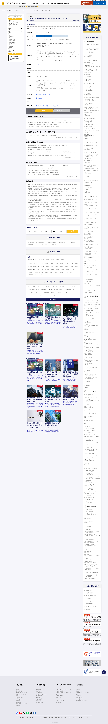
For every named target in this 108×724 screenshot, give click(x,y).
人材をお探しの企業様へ (97, 0)
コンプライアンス (88, 373)
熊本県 (61, 272)
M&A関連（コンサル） (91, 260)
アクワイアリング (88, 182)
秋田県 (51, 264)
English (104, 0)
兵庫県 (76, 266)
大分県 (66, 272)
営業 (85, 517)
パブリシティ (79, 695)
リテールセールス (88, 166)
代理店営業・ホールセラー (89, 135)
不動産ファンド (87, 82)
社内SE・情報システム (91, 447)
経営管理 (88, 381)
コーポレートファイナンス (34, 286)
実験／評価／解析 (90, 539)
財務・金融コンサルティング (92, 251)
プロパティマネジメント (89, 103)
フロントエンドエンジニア (89, 473)
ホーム (17, 689)
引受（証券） (87, 176)
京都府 (30, 269)
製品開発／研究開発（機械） (90, 532)
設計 (87, 549)
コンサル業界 (39, 692)
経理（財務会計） (88, 322)
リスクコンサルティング (91, 265)
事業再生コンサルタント (89, 228)
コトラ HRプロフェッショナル (63, 689)
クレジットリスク (88, 121)
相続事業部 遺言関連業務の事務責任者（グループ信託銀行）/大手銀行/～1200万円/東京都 (48, 165)
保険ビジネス (89, 126)
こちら (14, 59)
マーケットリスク (88, 122)
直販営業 (86, 136)
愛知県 (52, 259)
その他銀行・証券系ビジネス (92, 170)
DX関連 (87, 404)
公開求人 (11, 22)
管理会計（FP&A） (88, 324)
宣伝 (85, 520)
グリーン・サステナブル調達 (90, 565)
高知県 (46, 272)
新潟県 (36, 266)
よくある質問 (19, 702)
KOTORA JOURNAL (61, 700)
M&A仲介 (86, 263)
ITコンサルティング (90, 231)
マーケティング (87, 336)
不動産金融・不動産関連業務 (92, 97)
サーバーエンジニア (88, 489)
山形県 (56, 264)
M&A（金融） (87, 62)
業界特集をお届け (40, 689)
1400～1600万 (12, 42)
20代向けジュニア (40, 700)
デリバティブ (51, 105)
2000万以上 (11, 46)
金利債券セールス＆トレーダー (22, 10)
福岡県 (62, 259)
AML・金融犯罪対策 (88, 378)
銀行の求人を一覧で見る (72, 176)
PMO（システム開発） (89, 432)
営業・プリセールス (90, 434)
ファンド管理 (87, 93)
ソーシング (52, 289)
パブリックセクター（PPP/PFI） (91, 49)
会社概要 (78, 689)
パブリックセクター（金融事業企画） (92, 48)
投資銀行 (53, 292)
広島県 (67, 269)
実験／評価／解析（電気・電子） (91, 541)
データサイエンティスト (89, 499)
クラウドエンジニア (88, 481)
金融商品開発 (87, 149)
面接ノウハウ (19, 695)
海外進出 (88, 385)
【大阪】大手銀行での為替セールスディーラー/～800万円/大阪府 (42, 124)
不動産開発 (86, 106)
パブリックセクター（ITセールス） (91, 401)
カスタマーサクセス (88, 444)
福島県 (61, 264)
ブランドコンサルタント (89, 279)
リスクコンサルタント (89, 267)
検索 (72, 231)
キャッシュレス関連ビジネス (92, 180)
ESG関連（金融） (90, 52)
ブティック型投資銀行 (51, 242)
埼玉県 (42, 259)
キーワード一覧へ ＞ (53, 299)
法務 (85, 371)
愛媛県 (41, 272)
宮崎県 (71, 272)
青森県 (36, 264)
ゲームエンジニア (88, 492)
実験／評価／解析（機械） (89, 542)
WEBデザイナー (87, 462)
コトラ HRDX (59, 695)
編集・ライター (87, 518)
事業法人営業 (87, 164)
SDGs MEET (59, 702)
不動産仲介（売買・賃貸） (89, 112)
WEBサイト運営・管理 (89, 453)
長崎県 (56, 272)
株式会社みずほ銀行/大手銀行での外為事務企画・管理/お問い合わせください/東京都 (47, 155)
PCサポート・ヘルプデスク (90, 452)
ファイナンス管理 (90, 318)
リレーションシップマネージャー (91, 155)
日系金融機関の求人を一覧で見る (70, 157)
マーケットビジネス (90, 140)
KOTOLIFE (58, 697)
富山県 (46, 266)
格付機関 (86, 191)
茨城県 (66, 264)
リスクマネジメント (90, 118)
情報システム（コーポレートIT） (91, 449)
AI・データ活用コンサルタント (90, 241)
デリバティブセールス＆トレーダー (91, 146)
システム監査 (87, 370)
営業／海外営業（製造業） (89, 578)
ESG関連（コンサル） (91, 208)
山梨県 (30, 266)
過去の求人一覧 (19, 705)
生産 (87, 558)
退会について (84, 718)
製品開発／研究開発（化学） (90, 534)
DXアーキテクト (87, 409)
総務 (85, 342)
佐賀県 (51, 272)
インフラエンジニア (88, 487)
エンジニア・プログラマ (91, 468)
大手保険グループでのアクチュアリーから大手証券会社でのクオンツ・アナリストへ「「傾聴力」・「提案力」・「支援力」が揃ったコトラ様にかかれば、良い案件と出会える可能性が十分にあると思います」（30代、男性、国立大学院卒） (52, 211)
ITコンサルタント (88, 233)
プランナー (86, 515)
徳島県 (30, 272)
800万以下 (11, 36)
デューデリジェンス (44, 292)
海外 (41, 274)
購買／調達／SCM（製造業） (90, 562)
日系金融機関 (40, 98)
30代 (13, 24)
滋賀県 (36, 269)
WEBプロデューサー (88, 459)
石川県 (51, 266)
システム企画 (87, 426)
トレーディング (43, 105)
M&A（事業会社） (88, 353)
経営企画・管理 (89, 420)
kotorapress (59, 699)
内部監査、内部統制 (88, 369)
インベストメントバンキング (92, 60)
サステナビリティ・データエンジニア (92, 414)
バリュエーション (71, 286)
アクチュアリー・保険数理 (89, 128)
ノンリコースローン (42, 295)
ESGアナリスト (87, 56)
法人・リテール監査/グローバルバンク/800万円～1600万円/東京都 (43, 170)
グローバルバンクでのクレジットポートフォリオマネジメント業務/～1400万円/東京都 (47, 145)
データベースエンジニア (89, 484)
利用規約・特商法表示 (48, 718)
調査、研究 (86, 283)
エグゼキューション (43, 289)
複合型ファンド (87, 80)
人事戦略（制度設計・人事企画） (91, 360)
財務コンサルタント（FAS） (90, 253)
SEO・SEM (86, 464)
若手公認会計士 (39, 699)
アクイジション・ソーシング (90, 100)
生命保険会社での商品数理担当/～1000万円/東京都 (39, 147)
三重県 (71, 266)
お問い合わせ (22, 718)
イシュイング (87, 183)
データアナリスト (88, 502)
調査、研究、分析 (90, 281)
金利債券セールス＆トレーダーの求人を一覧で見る (66, 137)
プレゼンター (87, 92)
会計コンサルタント (88, 254)
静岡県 (66, 266)
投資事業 (88, 74)
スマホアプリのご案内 (21, 703)
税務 (85, 328)
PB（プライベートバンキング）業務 (91, 165)
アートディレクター (88, 513)
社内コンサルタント (88, 424)
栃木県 (71, 264)
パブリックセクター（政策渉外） (91, 306)
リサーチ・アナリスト (89, 148)
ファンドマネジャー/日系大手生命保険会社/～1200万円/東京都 (42, 135)
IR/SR (85, 335)
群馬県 (76, 264)
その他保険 (86, 138)
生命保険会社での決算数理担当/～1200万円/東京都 (39, 149)
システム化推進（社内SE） (90, 450)
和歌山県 (47, 269)
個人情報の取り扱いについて (34, 718)
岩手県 (41, 264)
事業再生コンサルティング (92, 227)
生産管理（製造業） (88, 560)
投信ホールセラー (88, 89)
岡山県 (62, 269)
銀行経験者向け (39, 702)
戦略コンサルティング (91, 218)
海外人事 (86, 364)
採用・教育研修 (87, 361)
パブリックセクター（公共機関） (91, 308)
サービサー (86, 189)
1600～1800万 (12, 43)
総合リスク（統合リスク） (89, 120)
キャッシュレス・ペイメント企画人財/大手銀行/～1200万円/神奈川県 (43, 174)
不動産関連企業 (32, 244)
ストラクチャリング (32, 289)
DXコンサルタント (88, 240)
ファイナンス (70, 292)
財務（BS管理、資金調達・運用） (91, 325)
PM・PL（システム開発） (89, 430)
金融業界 (38, 691)
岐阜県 (61, 266)
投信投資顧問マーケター (89, 94)
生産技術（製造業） (88, 561)
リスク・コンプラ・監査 (91, 367)
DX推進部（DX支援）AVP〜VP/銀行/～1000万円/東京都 (40, 168)
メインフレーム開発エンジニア (90, 471)
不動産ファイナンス (88, 99)
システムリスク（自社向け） (90, 375)
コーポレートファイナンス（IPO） (91, 69)
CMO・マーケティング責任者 (90, 339)
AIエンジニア (87, 410)
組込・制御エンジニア (89, 493)
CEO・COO (86, 383)
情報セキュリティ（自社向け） (90, 374)
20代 (10, 24)
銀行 (38, 105)
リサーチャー (87, 287)
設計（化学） (87, 554)
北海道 (30, 264)
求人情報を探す (10, 10)
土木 (85, 114)
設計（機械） (87, 552)
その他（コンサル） (90, 290)
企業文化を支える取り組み (82, 692)
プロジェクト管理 (90, 428)
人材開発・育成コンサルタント (90, 248)
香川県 (36, 272)
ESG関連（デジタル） (91, 413)
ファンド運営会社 (71, 242)
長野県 (41, 266)
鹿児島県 (31, 274)
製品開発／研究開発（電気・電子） (91, 531)
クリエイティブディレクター (90, 514)
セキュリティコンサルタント (90, 271)
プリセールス (87, 439)
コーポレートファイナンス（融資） (91, 154)
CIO (85, 423)
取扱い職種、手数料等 (60, 718)
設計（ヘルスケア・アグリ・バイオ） (92, 555)
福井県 (56, 266)
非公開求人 (16, 22)
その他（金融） (89, 187)
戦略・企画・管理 (90, 332)
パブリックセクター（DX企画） (91, 397)
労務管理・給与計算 (88, 363)
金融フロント (89, 160)
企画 (85, 340)
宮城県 (46, 264)
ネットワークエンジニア (89, 488)
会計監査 (86, 329)
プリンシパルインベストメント (90, 76)
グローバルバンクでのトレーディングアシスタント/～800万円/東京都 (43, 126)
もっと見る (75, 222)
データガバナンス (88, 501)
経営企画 (86, 334)
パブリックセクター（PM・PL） (91, 399)
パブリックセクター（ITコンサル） (91, 205)
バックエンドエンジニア (89, 474)
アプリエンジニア (88, 495)
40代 (16, 24)
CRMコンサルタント (88, 236)
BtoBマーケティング (88, 338)
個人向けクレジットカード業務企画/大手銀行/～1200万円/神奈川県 (43, 172)
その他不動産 (87, 115)
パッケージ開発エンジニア (89, 470)
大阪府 (57, 259)
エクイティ (63, 292)
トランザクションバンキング (90, 156)
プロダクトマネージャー (89, 351)
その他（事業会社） (88, 354)
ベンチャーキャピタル (89, 83)
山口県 (72, 269)
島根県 (57, 269)
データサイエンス (90, 497)
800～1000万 (12, 38)
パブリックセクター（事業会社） (91, 302)
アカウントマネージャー (89, 440)
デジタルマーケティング (89, 460)
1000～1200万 (12, 39)
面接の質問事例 (19, 697)
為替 (57, 105)
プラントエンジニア (88, 566)
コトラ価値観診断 (60, 691)
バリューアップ (45, 286)
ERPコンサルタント (88, 234)
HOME (3, 10)
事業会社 (54, 244)
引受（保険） (87, 132)
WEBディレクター (88, 463)
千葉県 (47, 259)
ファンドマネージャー (89, 87)
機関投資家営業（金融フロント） (91, 168)
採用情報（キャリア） (81, 697)
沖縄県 (37, 274)
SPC (58, 292)
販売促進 (86, 522)
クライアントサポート (89, 350)
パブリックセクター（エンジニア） (91, 400)
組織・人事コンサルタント (89, 246)
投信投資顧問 (89, 86)
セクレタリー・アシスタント (90, 343)
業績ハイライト (79, 694)
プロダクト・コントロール (89, 326)
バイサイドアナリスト (89, 90)
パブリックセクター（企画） (92, 301)
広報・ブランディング (89, 521)
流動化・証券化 (87, 72)
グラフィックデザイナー (89, 511)
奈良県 (41, 269)
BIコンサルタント (88, 237)
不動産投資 (59, 289)
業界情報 (18, 700)
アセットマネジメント (89, 101)
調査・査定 (86, 134)
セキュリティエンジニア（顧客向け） (92, 491)
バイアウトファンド (56, 286)
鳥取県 (52, 269)
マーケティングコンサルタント (90, 277)
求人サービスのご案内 (21, 692)
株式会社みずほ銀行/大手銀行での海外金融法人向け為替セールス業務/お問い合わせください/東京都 (50, 122)
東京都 (37, 64)
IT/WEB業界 (39, 695)
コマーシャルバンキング (91, 152)
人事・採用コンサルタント (89, 247)
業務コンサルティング (91, 222)
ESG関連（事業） (90, 310)
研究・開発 (88, 529)
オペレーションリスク (89, 124)
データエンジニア (88, 485)
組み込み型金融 (87, 185)
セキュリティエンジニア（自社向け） (92, 377)
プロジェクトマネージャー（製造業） (92, 568)
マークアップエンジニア (89, 457)
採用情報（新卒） (80, 699)
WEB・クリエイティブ (91, 456)
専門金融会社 (61, 242)
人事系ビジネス (89, 357)
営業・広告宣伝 (89, 510)
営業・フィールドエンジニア (92, 572)
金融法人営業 (87, 162)
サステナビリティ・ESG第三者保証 (91, 212)
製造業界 (38, 697)
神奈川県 (36, 259)
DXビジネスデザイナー (89, 407)
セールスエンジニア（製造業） (90, 574)
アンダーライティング (69, 289)
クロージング (52, 295)
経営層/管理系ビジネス (41, 694)
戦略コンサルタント (88, 219)
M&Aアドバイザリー (88, 261)
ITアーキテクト (87, 238)
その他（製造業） (88, 569)
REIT (37, 292)
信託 (85, 172)
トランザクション (32, 295)
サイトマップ (76, 718)
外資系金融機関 (40, 242)
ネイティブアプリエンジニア (90, 482)
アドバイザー (31, 292)
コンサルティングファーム (43, 244)
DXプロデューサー (88, 406)
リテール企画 (87, 178)
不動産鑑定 (86, 104)
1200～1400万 (12, 40)
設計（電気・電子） (88, 551)
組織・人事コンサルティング (92, 244)
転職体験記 (18, 699)
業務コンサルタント (88, 224)
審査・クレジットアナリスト (90, 158)
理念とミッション (80, 691)
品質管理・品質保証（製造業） (90, 564)
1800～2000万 (12, 44)
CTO (85, 422)
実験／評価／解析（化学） (89, 544)
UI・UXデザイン (87, 466)
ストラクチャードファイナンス (90, 70)
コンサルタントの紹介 (21, 694)
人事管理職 (86, 359)
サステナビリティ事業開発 (89, 315)
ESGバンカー (87, 58)
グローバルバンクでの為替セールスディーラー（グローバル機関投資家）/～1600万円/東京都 (49, 120)
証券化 (63, 286)
